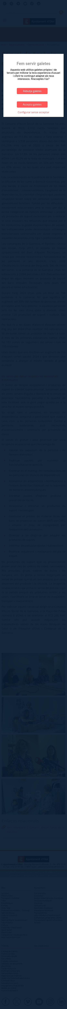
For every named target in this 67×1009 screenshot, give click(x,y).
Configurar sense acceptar (33, 112)
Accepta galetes (32, 104)
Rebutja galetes (32, 91)
